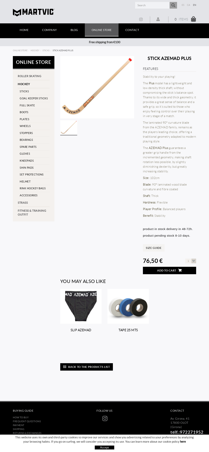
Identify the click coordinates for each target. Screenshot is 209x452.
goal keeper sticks (34, 98)
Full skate (27, 105)
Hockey (35, 50)
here (183, 441)
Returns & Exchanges (27, 433)
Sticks (46, 50)
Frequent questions (27, 421)
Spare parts (28, 146)
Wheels (25, 126)
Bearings (26, 139)
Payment (18, 425)
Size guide (154, 247)
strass (23, 202)
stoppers (26, 133)
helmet (25, 181)
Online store (20, 50)
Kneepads (27, 160)
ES (183, 5)
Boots (24, 112)
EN (194, 5)
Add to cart (169, 270)
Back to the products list (86, 366)
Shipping (18, 429)
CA (188, 5)
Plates (24, 119)
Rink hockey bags (33, 188)
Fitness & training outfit (32, 212)
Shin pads (27, 167)
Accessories (29, 195)
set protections (32, 174)
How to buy (21, 417)
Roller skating (29, 76)
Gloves (25, 153)
